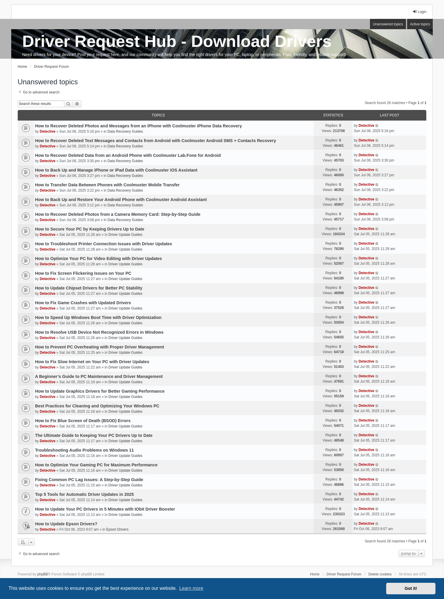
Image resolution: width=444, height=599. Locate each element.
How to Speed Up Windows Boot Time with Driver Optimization (98, 317)
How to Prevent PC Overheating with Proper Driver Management (99, 347)
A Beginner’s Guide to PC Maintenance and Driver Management (99, 376)
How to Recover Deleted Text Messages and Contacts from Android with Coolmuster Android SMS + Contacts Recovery (155, 140)
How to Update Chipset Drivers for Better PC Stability (88, 288)
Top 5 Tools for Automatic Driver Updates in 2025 (84, 494)
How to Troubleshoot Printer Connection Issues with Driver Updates (103, 243)
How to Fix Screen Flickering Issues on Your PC (83, 273)
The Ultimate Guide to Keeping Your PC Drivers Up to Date (94, 435)
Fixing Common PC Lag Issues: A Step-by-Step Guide (89, 479)
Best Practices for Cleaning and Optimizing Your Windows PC (97, 406)
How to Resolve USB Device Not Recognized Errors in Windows (99, 332)
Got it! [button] (411, 588)
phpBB (42, 574)
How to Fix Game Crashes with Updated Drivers (83, 302)
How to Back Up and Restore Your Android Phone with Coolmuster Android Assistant (121, 199)
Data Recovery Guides (125, 131)
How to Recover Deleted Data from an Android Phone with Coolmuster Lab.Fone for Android (128, 155)
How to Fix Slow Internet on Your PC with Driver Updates (92, 361)
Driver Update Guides (125, 235)
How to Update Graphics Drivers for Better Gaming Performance (100, 391)
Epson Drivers (117, 529)
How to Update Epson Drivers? (66, 523)
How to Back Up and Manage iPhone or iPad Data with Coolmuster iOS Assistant (116, 170)
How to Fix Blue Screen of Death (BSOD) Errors (83, 420)
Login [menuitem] (419, 11)
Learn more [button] (191, 588)
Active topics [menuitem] (420, 24)
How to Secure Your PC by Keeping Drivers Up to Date (90, 229)
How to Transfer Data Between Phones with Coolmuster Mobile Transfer (107, 184)
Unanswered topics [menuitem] (388, 24)
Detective (47, 131)
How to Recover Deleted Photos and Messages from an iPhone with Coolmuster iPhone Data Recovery (138, 126)
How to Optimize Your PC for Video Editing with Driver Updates (98, 258)
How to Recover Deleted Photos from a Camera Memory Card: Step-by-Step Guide (118, 214)
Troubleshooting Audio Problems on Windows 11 (84, 450)
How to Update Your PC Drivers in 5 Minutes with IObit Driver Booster (105, 509)
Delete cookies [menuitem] (380, 574)
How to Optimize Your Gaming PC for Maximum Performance (96, 465)
